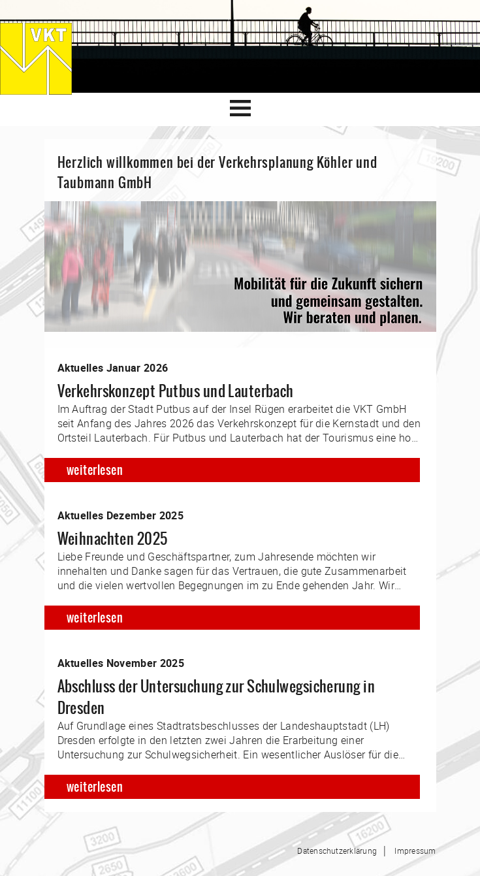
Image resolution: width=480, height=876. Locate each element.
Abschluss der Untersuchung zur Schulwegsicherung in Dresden (216, 697)
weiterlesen (95, 470)
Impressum (415, 850)
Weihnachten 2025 (112, 538)
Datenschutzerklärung (337, 850)
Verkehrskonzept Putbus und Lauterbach (175, 391)
